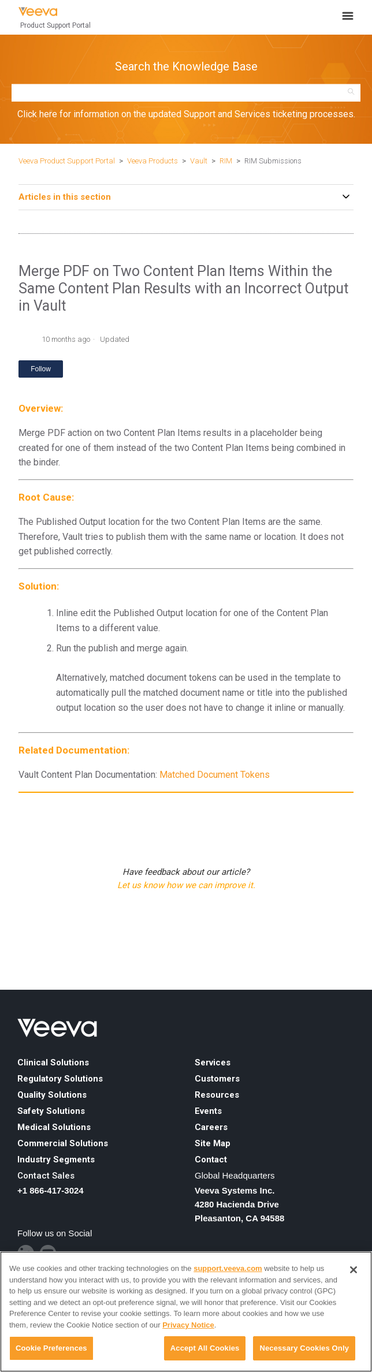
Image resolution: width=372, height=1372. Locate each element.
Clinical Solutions (53, 1062)
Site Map (212, 1143)
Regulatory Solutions (60, 1078)
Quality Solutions (52, 1095)
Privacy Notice (188, 1325)
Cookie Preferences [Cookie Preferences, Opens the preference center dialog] (51, 1348)
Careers (211, 1127)
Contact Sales (46, 1175)
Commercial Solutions (62, 1143)
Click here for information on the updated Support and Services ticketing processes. (186, 114)
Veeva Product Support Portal (66, 160)
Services (212, 1062)
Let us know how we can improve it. (186, 885)
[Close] (353, 1269)
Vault (198, 160)
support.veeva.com (228, 1268)
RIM (226, 160)
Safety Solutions (51, 1111)
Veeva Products (152, 160)
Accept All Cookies (205, 1348)
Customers (217, 1078)
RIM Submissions (273, 160)
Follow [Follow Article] (41, 369)
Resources (217, 1095)
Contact (211, 1159)
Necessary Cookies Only (304, 1348)
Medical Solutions (54, 1127)
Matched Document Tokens (214, 774)
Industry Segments (56, 1159)
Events (208, 1111)
